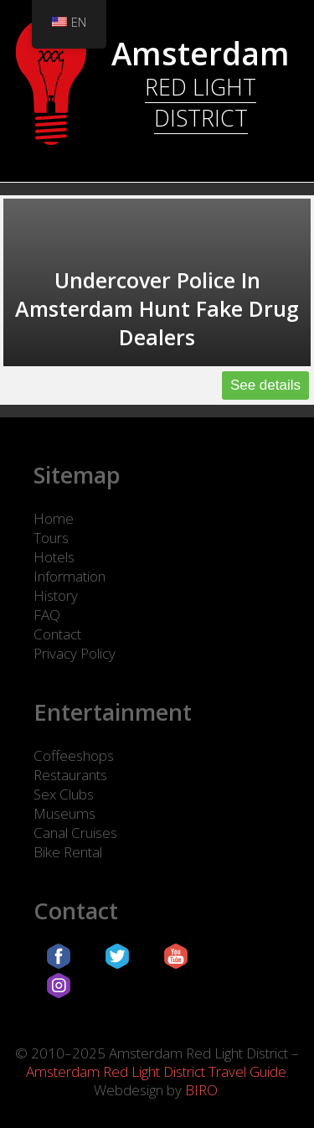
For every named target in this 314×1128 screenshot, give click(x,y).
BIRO (201, 1090)
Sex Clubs (63, 794)
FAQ (46, 614)
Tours (51, 537)
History (55, 595)
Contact (57, 634)
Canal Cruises (75, 832)
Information (69, 576)
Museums (64, 813)
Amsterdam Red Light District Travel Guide (156, 1071)
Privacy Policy (74, 653)
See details (265, 385)
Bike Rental (67, 852)
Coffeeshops (73, 755)
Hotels (54, 557)
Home (53, 518)
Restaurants (70, 774)
